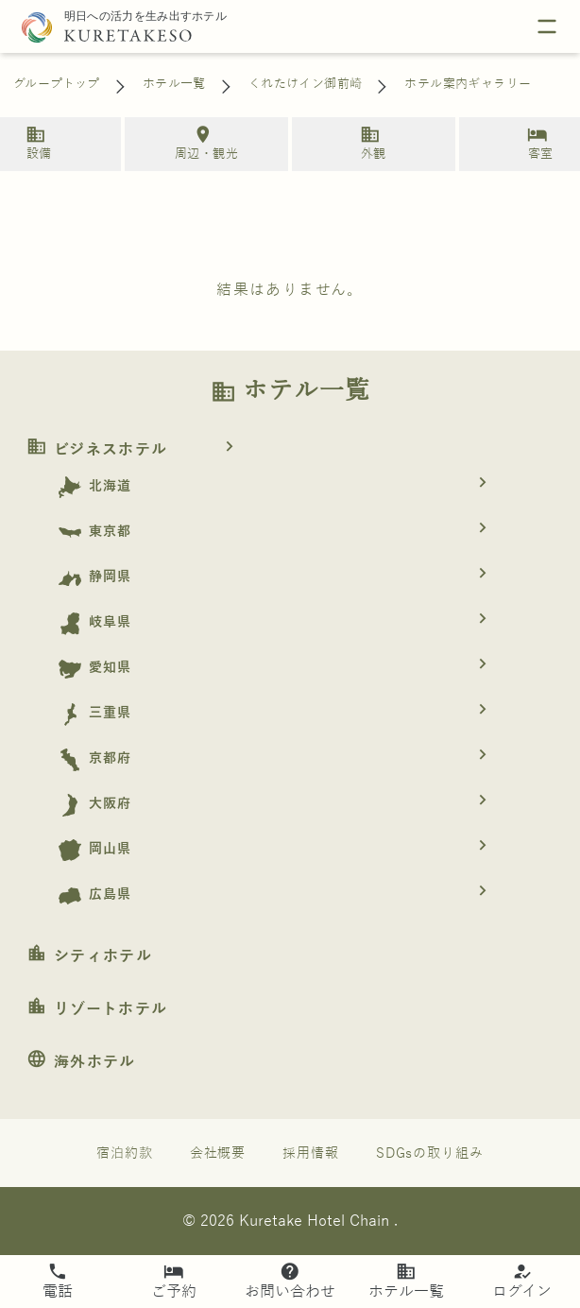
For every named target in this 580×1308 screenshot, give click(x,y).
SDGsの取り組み (430, 1153)
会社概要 (218, 1153)
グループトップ (56, 84)
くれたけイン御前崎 (305, 84)
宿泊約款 (124, 1153)
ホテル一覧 (174, 84)
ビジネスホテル (136, 449)
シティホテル (89, 956)
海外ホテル (81, 1062)
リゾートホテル (96, 1009)
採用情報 (310, 1153)
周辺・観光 (203, 142)
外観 (370, 142)
